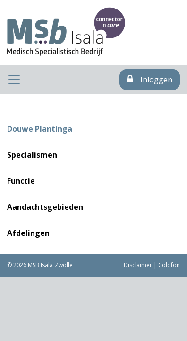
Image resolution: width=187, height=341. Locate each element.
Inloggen (149, 79)
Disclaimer (138, 265)
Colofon (169, 265)
